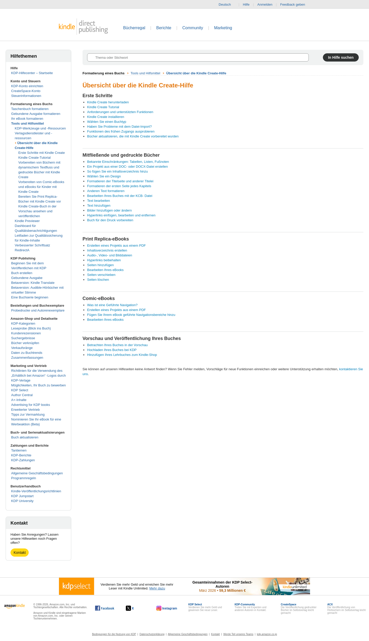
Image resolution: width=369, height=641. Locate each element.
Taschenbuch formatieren (30, 109)
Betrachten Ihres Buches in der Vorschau (117, 345)
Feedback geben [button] (295, 5)
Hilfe (246, 4)
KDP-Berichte (21, 455)
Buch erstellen (21, 273)
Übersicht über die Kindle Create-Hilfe (196, 73)
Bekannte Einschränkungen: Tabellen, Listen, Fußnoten (128, 162)
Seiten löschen (98, 280)
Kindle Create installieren (105, 117)
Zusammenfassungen (27, 357)
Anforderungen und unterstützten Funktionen (120, 112)
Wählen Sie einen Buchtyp (106, 122)
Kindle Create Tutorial (103, 107)
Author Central (22, 395)
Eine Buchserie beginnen (29, 297)
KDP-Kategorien (23, 323)
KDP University (22, 501)
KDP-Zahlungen (23, 460)
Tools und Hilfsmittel (27, 123)
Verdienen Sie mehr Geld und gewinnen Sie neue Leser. (205, 607)
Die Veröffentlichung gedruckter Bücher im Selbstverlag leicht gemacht (298, 608)
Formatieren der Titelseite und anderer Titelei (120, 181)
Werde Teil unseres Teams (238, 634)
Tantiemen (19, 450)
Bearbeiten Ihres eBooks (105, 270)
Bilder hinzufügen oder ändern (109, 210)
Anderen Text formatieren (106, 191)
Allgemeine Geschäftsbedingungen (37, 473)
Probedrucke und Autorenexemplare (38, 310)
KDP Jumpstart (22, 496)
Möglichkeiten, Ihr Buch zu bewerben (38, 385)
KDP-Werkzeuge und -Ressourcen (40, 128)
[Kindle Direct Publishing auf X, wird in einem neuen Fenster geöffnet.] (135, 608)
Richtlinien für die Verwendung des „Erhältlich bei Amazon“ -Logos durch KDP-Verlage (38, 375)
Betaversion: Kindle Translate (33, 283)
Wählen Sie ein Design (104, 176)
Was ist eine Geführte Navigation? (112, 305)
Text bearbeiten (98, 201)
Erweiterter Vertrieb (25, 410)
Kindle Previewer (27, 221)
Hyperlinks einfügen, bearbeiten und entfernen (121, 215)
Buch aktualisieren (24, 437)
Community (192, 28)
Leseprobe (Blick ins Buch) (31, 328)
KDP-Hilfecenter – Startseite (32, 73)
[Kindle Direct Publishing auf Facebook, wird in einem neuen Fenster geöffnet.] (104, 608)
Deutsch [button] (227, 5)
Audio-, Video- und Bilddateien (109, 255)
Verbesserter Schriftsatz (32, 245)
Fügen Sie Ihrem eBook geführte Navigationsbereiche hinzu (131, 315)
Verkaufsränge (22, 348)
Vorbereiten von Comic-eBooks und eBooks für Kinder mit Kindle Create (41, 187)
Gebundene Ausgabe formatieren (35, 114)
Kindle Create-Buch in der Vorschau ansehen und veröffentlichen (37, 211)
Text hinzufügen (98, 205)
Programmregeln (23, 478)
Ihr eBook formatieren (27, 119)
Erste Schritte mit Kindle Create (41, 153)
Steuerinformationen (26, 96)
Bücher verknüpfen (25, 343)
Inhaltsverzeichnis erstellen (107, 250)
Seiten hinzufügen (100, 265)
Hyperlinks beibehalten (104, 260)
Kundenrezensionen (26, 333)
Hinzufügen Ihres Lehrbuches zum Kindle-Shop (122, 355)
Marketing (223, 28)
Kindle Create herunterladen (108, 102)
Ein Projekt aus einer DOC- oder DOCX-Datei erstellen (127, 166)
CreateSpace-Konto (25, 91)
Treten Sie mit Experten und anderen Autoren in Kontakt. (250, 607)
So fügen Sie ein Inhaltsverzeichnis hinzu (117, 171)
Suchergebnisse (23, 338)
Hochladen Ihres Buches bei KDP (112, 350)
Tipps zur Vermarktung (28, 414)
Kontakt (20, 552)
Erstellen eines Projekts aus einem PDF (116, 245)
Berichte (163, 28)
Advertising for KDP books (30, 405)
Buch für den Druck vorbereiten (110, 220)
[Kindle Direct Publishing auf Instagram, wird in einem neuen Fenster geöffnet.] (166, 608)
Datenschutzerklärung (152, 634)
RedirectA (22, 250)
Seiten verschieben (101, 275)
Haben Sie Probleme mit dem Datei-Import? (119, 126)
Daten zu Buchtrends (26, 353)
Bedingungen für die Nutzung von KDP (114, 634)
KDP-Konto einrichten (27, 86)
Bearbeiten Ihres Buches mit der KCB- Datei (119, 196)
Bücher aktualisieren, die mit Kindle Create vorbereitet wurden (133, 136)
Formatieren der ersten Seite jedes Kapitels (119, 186)
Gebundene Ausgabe (27, 278)
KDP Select (19, 390)
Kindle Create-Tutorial (34, 157)
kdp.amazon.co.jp (267, 634)
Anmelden (264, 4)
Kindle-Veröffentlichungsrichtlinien (36, 491)
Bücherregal (134, 28)
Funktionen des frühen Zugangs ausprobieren (121, 131)
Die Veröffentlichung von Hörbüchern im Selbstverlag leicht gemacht (346, 608)
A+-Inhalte (19, 400)
